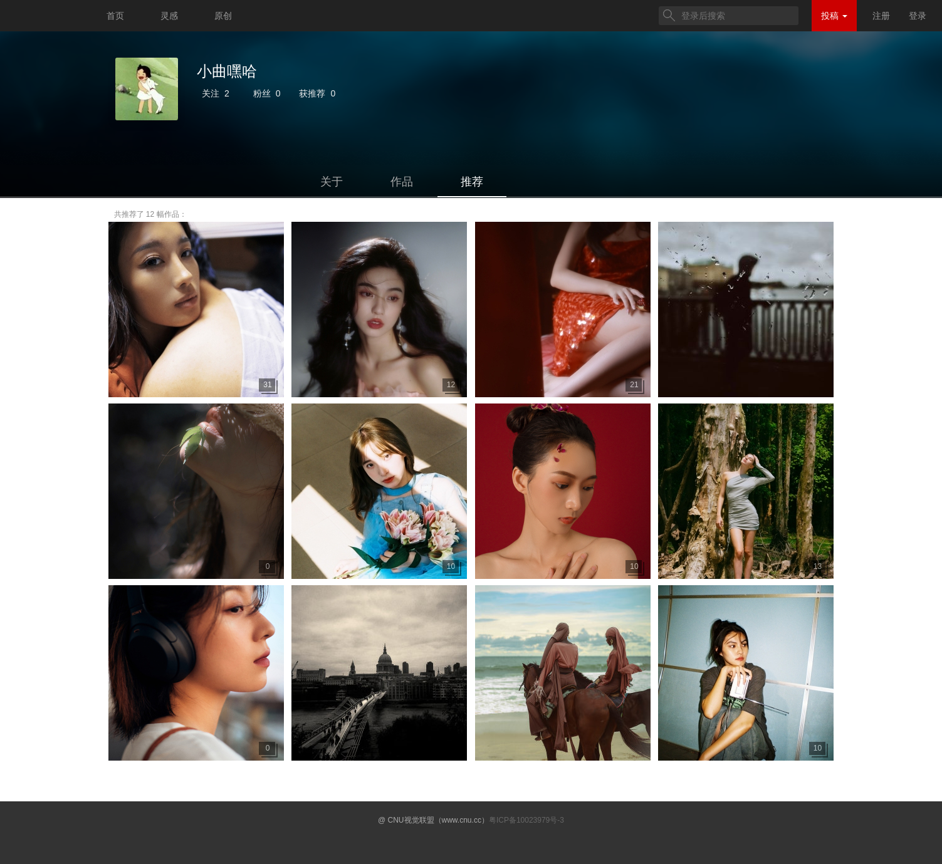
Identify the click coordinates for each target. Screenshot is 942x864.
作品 (401, 181)
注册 (881, 16)
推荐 (472, 181)
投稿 (834, 16)
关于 (331, 181)
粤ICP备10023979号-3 (526, 820)
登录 (917, 16)
